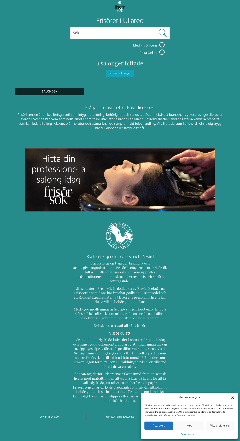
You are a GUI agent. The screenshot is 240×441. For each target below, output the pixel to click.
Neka (189, 425)
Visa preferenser (220, 425)
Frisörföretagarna (86, 268)
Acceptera (159, 425)
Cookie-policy (187, 434)
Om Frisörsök (50, 403)
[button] (232, 397)
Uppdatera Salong (120, 403)
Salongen (49, 91)
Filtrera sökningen (120, 73)
